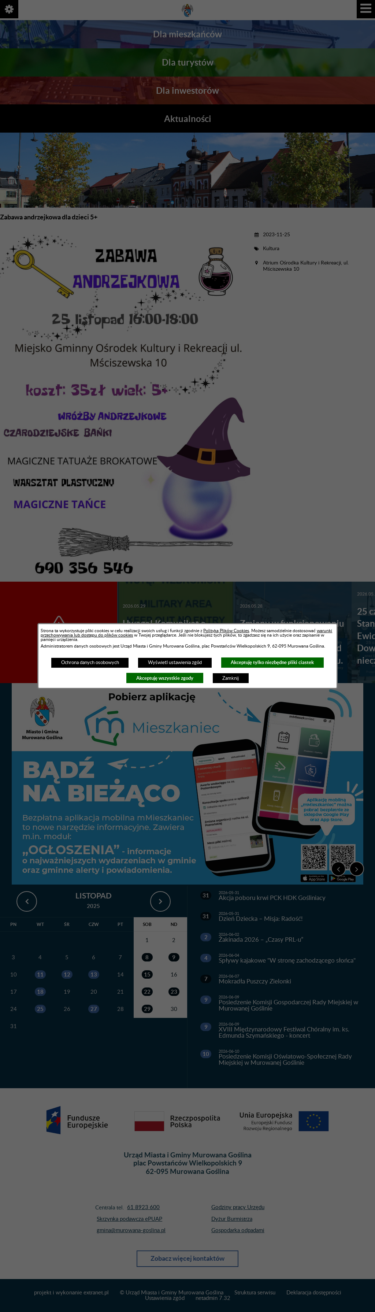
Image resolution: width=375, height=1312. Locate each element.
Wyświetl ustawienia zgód (175, 662)
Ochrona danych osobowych (90, 662)
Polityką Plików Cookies (226, 631)
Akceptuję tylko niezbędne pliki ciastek (272, 662)
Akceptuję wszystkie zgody (164, 678)
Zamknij (230, 678)
